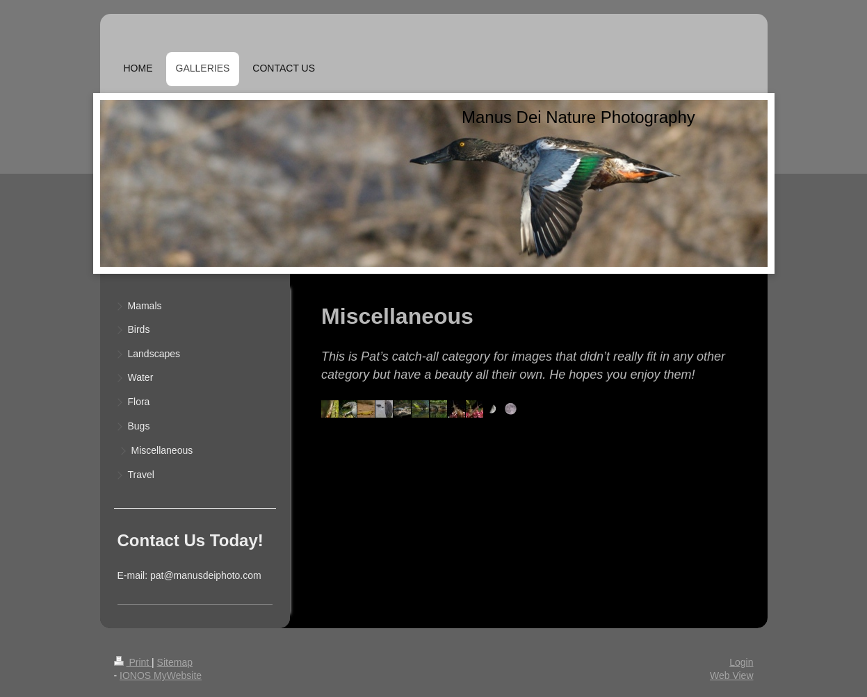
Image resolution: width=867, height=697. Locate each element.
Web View (732, 675)
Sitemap (175, 662)
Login (741, 662)
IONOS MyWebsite (161, 675)
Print (133, 662)
